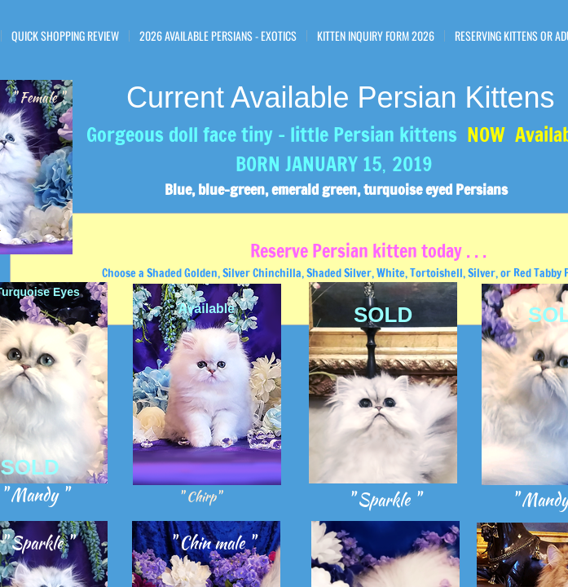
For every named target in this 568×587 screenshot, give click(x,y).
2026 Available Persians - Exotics (218, 36)
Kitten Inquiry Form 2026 (375, 36)
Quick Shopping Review (65, 36)
